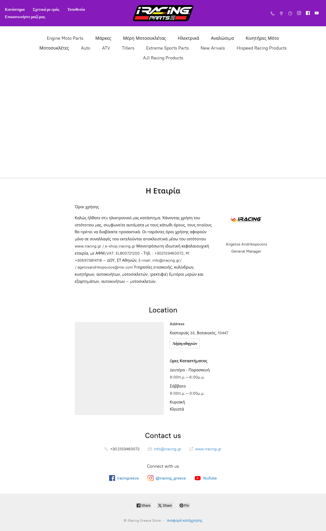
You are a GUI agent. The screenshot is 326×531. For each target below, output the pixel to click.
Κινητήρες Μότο (262, 38)
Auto (85, 48)
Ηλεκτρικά (188, 38)
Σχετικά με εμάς (46, 9)
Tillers (128, 48)
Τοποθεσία (76, 9)
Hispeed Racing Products (262, 48)
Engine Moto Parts (65, 38)
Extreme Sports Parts (167, 48)
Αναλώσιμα (222, 38)
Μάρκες (103, 38)
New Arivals (213, 48)
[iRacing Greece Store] (163, 13)
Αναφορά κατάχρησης (185, 520)
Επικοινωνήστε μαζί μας (25, 16)
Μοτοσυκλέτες (54, 48)
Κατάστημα (15, 9)
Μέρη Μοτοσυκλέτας (144, 38)
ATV (106, 48)
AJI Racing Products (163, 58)
